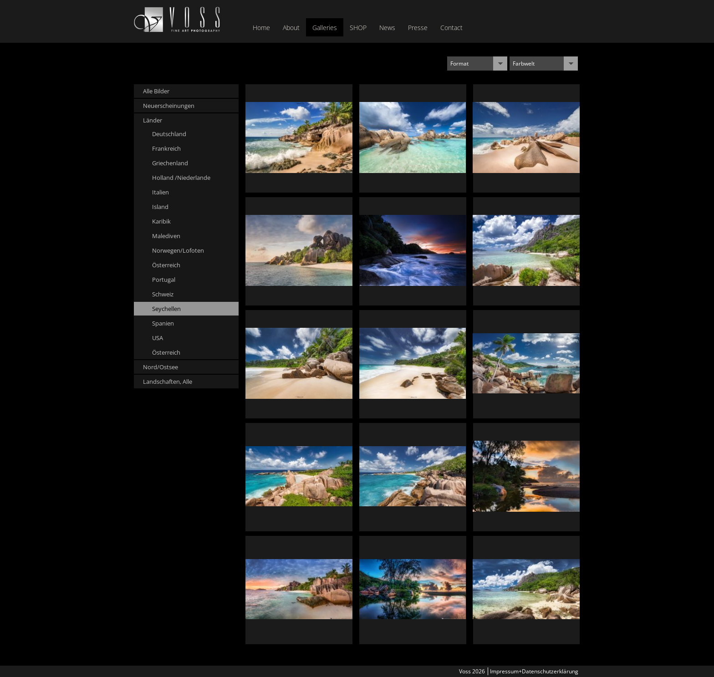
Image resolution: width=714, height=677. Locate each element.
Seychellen (166, 309)
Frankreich (166, 148)
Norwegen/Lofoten (178, 250)
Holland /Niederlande (181, 177)
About (291, 27)
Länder (152, 120)
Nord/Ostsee (160, 367)
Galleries (324, 27)
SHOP (358, 27)
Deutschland (169, 134)
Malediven (166, 236)
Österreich (166, 265)
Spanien (163, 323)
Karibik (161, 221)
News (387, 27)
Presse (418, 27)
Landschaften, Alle (167, 381)
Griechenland (170, 163)
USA (157, 338)
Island (160, 207)
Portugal (163, 279)
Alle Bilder (156, 91)
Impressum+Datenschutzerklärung (534, 671)
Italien (160, 192)
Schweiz (162, 294)
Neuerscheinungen (168, 106)
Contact (451, 27)
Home (261, 27)
